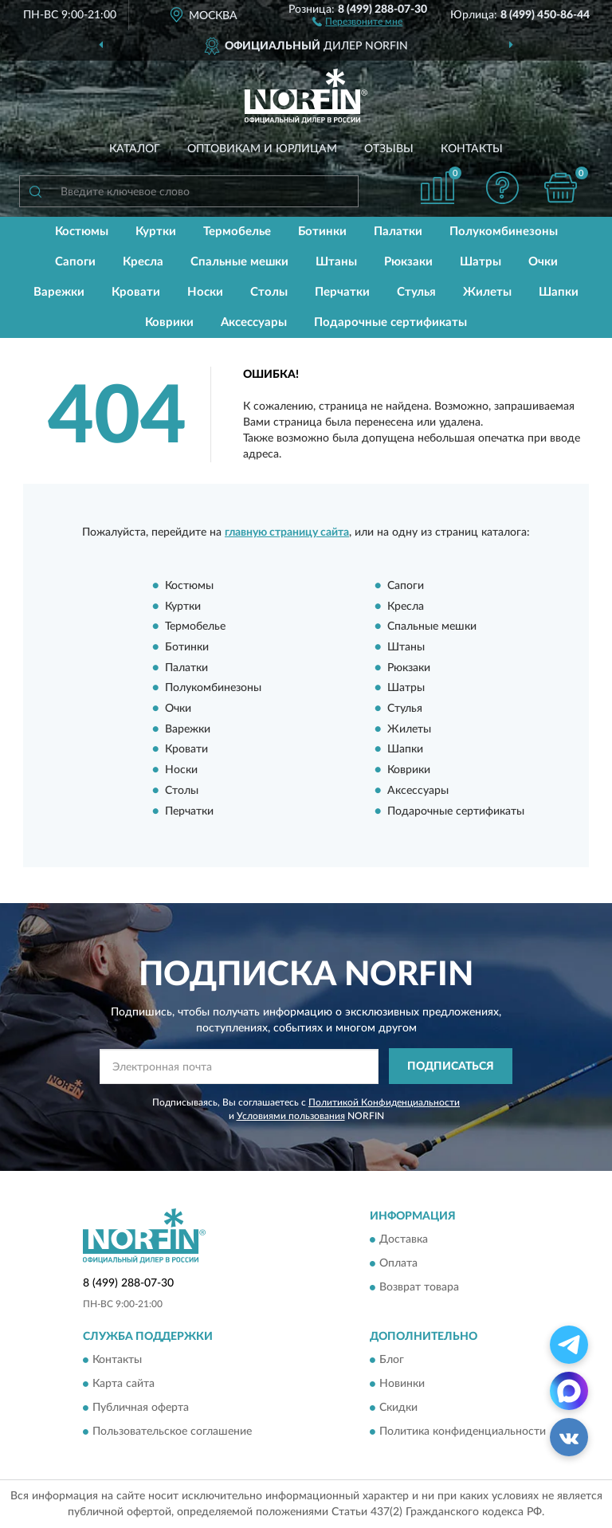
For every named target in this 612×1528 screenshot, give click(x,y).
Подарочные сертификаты (390, 322)
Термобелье (237, 232)
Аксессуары (254, 322)
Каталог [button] (134, 149)
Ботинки (322, 232)
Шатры (480, 262)
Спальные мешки (239, 262)
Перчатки (342, 292)
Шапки (559, 292)
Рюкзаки (408, 262)
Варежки (58, 292)
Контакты (472, 149)
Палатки (398, 232)
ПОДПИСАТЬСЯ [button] (450, 1066)
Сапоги (75, 262)
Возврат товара (419, 1287)
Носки (205, 292)
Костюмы (81, 232)
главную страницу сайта (287, 532)
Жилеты (487, 292)
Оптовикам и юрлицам (262, 149)
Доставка (403, 1239)
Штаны (336, 262)
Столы (269, 292)
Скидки (398, 1407)
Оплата (398, 1263)
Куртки (155, 232)
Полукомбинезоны (503, 232)
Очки (543, 262)
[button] (357, 21)
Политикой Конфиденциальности (384, 1102)
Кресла (143, 262)
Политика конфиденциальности (462, 1431)
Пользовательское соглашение (172, 1431)
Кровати (136, 292)
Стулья (416, 292)
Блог (391, 1359)
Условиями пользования (291, 1116)
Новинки (402, 1383)
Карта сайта (123, 1383)
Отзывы (389, 149)
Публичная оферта (140, 1407)
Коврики (169, 322)
